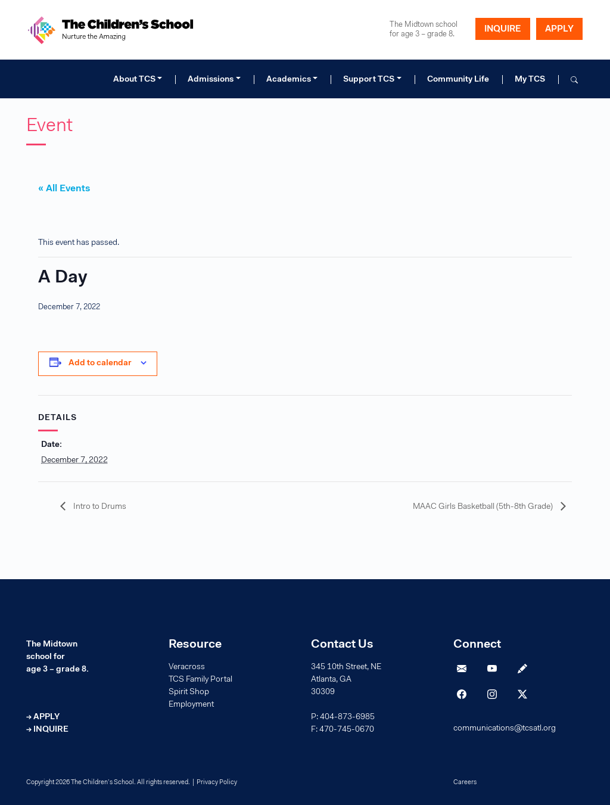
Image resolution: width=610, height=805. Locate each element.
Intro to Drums (98, 507)
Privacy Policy (217, 782)
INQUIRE (502, 29)
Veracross (187, 667)
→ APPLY (43, 717)
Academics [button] (288, 80)
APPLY (559, 29)
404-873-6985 (347, 717)
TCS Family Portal (200, 680)
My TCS (530, 80)
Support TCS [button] (368, 80)
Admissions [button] (211, 80)
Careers (465, 782)
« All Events (64, 189)
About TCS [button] (134, 80)
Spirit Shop (189, 692)
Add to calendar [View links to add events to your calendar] (100, 363)
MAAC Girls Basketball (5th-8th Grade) (484, 507)
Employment (191, 705)
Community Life (458, 80)
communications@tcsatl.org (504, 729)
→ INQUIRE (47, 730)
